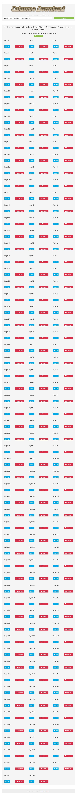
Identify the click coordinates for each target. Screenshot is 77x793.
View (7, 46)
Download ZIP (38, 35)
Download (63, 18)
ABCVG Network (45, 791)
